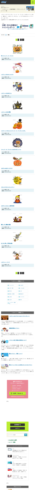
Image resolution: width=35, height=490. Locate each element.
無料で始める (18, 393)
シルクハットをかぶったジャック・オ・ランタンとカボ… (13, 130)
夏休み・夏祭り (12, 293)
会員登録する (17, 424)
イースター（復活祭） (12, 303)
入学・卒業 (11, 288)
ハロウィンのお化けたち (6, 93)
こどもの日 (22, 288)
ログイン (17, 428)
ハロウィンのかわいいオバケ (7, 74)
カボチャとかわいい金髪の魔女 (7, 205)
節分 (21, 299)
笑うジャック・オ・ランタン (7, 55)
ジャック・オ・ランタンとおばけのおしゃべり (11, 149)
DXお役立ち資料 (13, 440)
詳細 (6, 34)
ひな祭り (21, 285)
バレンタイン (11, 285)
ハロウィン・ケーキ (5, 262)
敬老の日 (21, 293)
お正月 (10, 299)
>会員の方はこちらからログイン (17, 396)
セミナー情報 (12, 442)
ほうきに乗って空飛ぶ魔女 (6, 243)
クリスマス (22, 296)
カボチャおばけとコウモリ (6, 168)
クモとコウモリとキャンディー (7, 187)
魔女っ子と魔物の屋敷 (6, 224)
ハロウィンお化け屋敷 (6, 112)
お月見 (10, 296)
